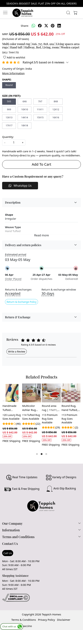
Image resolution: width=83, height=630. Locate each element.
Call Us (7, 553)
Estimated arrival (15, 254)
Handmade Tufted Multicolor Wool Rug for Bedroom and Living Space (11, 408)
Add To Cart (41, 164)
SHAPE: (6, 79)
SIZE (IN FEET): (11, 95)
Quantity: (8, 137)
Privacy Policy (46, 619)
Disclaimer (63, 619)
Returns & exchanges (18, 289)
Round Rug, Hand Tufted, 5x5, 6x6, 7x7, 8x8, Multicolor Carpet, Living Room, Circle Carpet (71, 408)
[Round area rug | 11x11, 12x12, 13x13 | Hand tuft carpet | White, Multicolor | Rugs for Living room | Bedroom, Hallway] (51, 392)
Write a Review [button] (16, 351)
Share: (25, 25)
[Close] (79, 4)
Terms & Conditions (23, 619)
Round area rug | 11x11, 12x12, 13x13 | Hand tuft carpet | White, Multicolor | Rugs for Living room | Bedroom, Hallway (51, 408)
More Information (13, 73)
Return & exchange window (59, 289)
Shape (9, 214)
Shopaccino (24, 626)
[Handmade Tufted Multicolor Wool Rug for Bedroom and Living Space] (11, 392)
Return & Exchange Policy (21, 302)
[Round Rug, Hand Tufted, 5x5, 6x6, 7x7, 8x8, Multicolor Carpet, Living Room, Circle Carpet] (71, 392)
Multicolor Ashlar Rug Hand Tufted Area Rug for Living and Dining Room (30, 408)
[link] (68, 12)
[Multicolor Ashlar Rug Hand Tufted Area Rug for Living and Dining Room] (31, 392)
